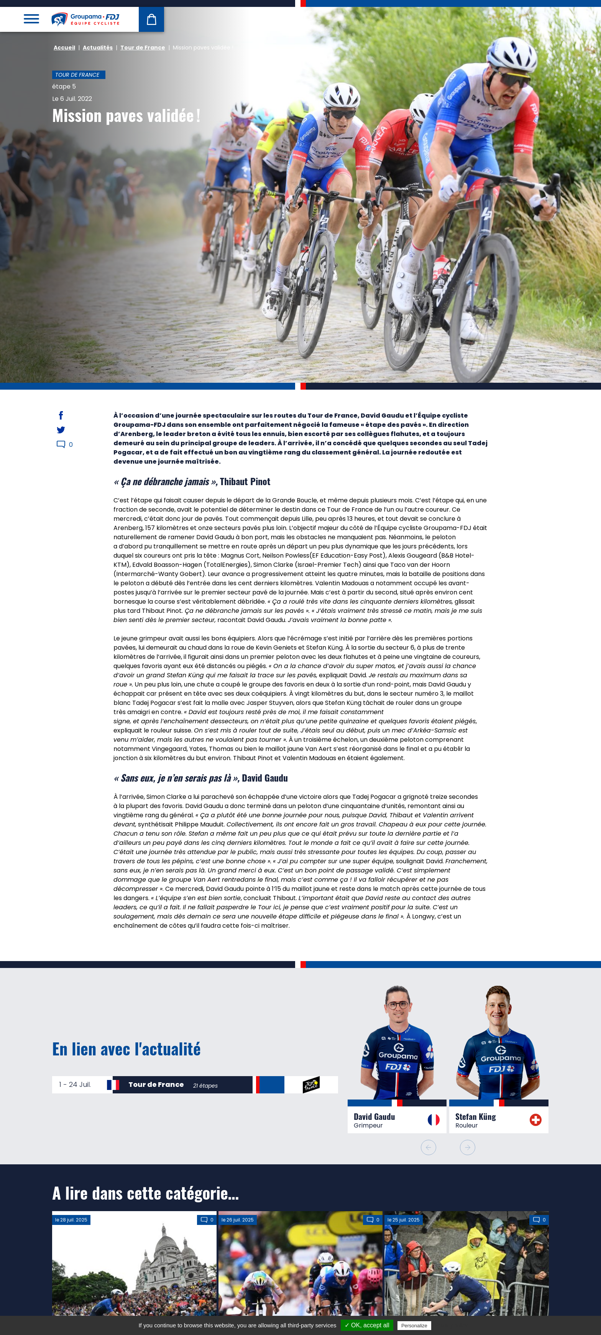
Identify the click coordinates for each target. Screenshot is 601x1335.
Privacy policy (451, 1325)
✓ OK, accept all (367, 1325)
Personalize (414, 1325)
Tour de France (142, 47)
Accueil (64, 47)
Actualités (98, 47)
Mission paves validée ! (126, 115)
